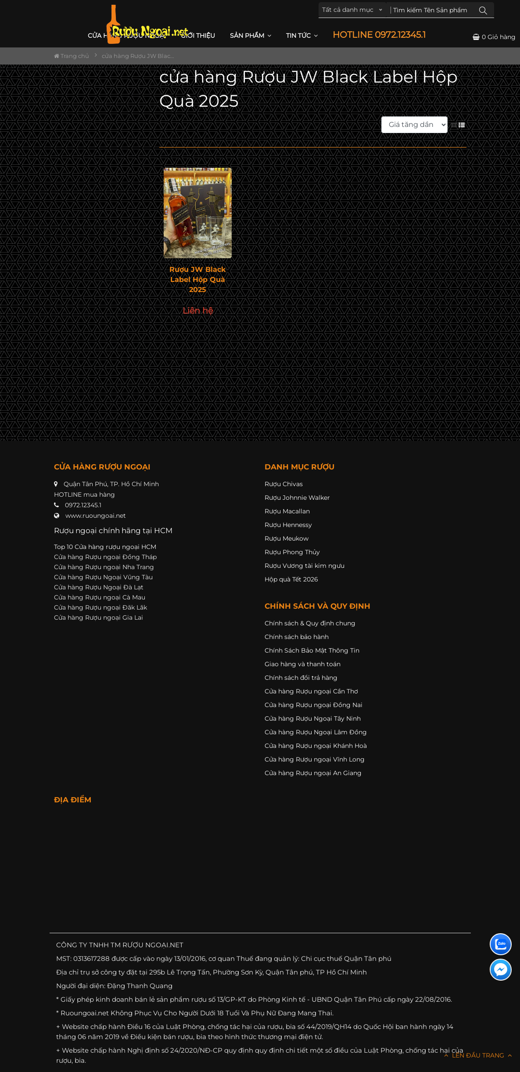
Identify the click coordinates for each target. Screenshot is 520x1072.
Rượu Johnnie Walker (297, 498)
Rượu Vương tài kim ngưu (304, 566)
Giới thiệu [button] (198, 36)
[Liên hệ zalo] (501, 944)
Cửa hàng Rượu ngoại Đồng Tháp (105, 557)
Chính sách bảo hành (297, 637)
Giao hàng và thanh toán (303, 664)
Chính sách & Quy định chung (310, 623)
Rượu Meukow (286, 538)
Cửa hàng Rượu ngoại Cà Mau (99, 597)
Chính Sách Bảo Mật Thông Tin (312, 650)
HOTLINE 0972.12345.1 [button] (379, 35)
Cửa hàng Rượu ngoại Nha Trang (104, 567)
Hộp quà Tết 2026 (291, 579)
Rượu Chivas (284, 484)
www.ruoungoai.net (95, 516)
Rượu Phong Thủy (292, 552)
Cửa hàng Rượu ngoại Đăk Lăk (100, 607)
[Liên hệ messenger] (501, 970)
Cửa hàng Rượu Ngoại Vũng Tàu (103, 577)
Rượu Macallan (287, 511)
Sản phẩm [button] (250, 36)
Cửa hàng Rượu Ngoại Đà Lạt (98, 587)
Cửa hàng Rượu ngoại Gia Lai (98, 617)
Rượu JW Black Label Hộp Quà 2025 (197, 279)
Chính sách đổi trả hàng (301, 678)
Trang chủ (71, 55)
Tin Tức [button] (302, 36)
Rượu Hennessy (288, 525)
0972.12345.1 (83, 505)
